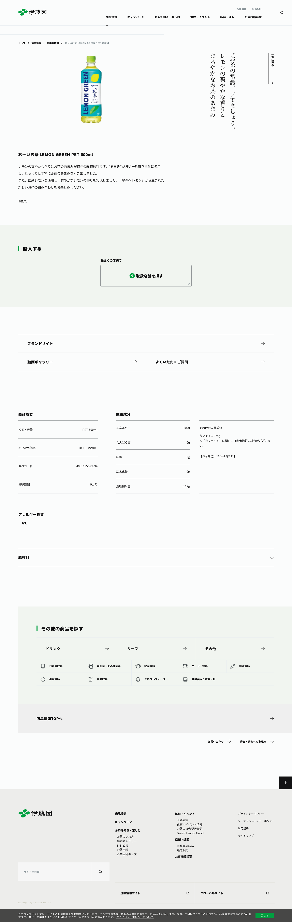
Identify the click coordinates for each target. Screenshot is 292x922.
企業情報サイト (154, 893)
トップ (22, 42)
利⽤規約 (243, 828)
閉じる (265, 915)
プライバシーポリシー (251, 813)
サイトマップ (246, 836)
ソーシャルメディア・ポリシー (256, 821)
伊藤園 (32, 12)
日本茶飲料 (53, 42)
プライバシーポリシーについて (134, 917)
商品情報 (36, 42)
